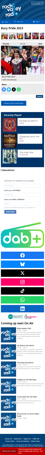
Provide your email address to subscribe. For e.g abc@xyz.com (19, 207)
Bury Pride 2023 (4, 36)
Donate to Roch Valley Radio (13, 103)
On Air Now (37, 3)
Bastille (21, 141)
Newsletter (18, 439)
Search (39, 96)
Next (39, 43)
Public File (36, 439)
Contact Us (8, 439)
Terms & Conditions (22, 441)
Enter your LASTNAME (12, 190)
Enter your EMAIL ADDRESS (14, 199)
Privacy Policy (9, 441)
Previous (5, 43)
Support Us (27, 439)
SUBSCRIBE (10, 212)
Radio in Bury (35, 441)
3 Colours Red (23, 154)
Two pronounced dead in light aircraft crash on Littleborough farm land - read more (30, 451)
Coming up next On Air (17, 323)
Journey (21, 123)
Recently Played (12, 115)
